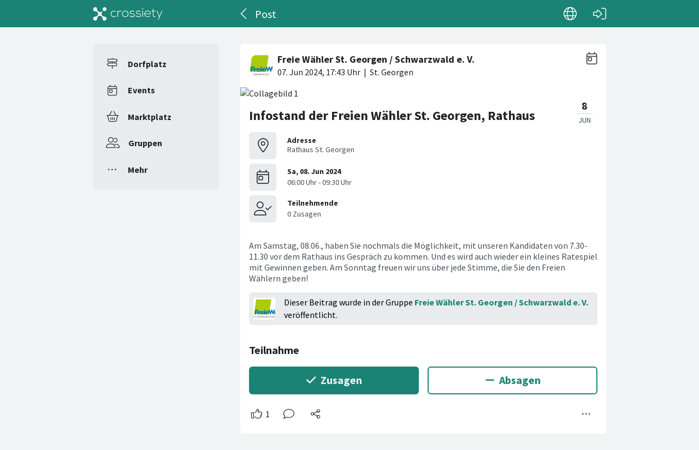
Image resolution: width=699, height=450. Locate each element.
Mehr (137, 169)
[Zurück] (244, 13)
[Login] (600, 13)
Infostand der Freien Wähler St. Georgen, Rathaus (392, 115)
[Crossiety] (127, 13)
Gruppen (145, 142)
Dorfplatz (147, 63)
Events (141, 90)
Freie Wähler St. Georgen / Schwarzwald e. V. (501, 302)
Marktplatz (149, 116)
